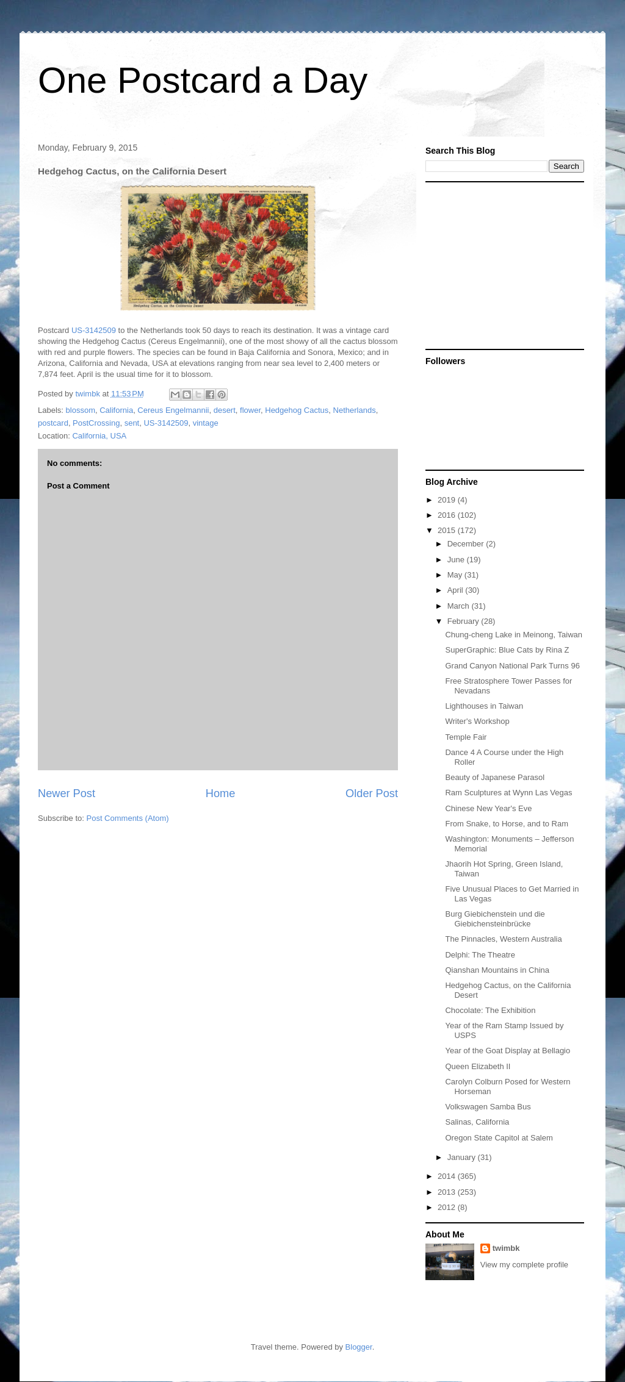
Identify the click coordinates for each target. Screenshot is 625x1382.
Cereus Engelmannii (173, 410)
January (462, 1157)
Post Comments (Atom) (128, 818)
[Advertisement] (501, 264)
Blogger (358, 1347)
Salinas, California (477, 1121)
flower (250, 410)
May (455, 574)
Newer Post (66, 793)
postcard (53, 423)
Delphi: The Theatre (480, 954)
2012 (448, 1207)
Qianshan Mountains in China (497, 970)
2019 (448, 499)
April (456, 590)
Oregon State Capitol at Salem (498, 1137)
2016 (448, 515)
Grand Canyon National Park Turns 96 (512, 665)
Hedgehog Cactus (296, 410)
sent (132, 423)
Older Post (371, 793)
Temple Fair (465, 737)
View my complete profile (524, 1264)
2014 (448, 1176)
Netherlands (354, 410)
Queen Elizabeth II (477, 1066)
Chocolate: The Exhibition (490, 1010)
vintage (206, 423)
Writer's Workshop (477, 721)
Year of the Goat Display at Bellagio (507, 1050)
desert (225, 410)
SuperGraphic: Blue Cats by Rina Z (507, 649)
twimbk (506, 1248)
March (459, 605)
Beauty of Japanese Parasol (494, 777)
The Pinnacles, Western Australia (503, 938)
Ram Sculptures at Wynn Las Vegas (508, 792)
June (457, 559)
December (466, 543)
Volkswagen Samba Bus (487, 1106)
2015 (448, 530)
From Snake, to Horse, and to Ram (506, 823)
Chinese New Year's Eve (488, 808)
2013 (448, 1192)
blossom (80, 410)
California (116, 410)
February (464, 621)
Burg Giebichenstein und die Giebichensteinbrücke (494, 918)
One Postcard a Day (202, 80)
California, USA (99, 435)
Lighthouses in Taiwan (484, 706)
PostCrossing (96, 423)
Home (221, 793)
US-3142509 (93, 330)
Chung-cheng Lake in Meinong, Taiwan (513, 634)
